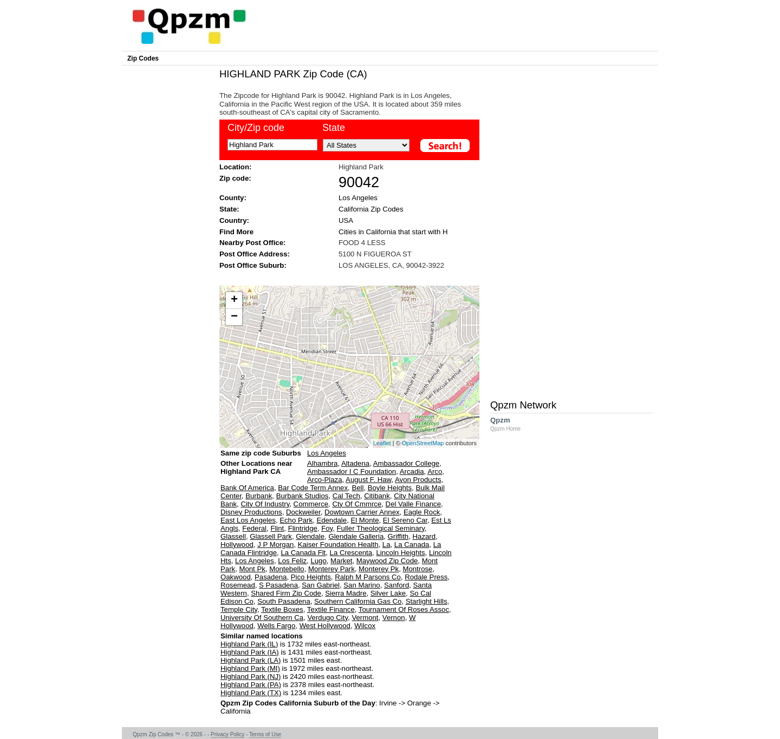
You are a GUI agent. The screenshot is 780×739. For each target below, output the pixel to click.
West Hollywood (325, 626)
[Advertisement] (344, 277)
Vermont (365, 617)
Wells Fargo (276, 626)
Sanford (396, 585)
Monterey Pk (379, 569)
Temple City (238, 609)
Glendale (310, 536)
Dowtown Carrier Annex (362, 512)
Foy (327, 528)
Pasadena (271, 577)
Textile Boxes (282, 609)
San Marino (361, 585)
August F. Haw (368, 480)
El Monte (364, 520)
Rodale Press (426, 577)
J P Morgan (275, 544)
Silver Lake (388, 593)
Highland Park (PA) (250, 685)
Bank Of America (247, 488)
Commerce (311, 504)
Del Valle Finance (413, 504)
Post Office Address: (254, 254)
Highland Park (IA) (249, 652)
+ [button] (234, 300)
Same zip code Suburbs (260, 453)
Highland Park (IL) (249, 644)
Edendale (331, 520)
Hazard (424, 536)
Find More (236, 232)
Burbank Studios (302, 496)
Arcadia (412, 471)
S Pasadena (278, 585)
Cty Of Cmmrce (356, 504)
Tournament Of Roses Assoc (404, 609)
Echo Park (296, 520)
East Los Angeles (248, 520)
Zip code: (235, 178)
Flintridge (302, 528)
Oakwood (235, 577)
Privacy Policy (227, 734)
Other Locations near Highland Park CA (256, 471)
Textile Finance (331, 609)
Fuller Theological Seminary (381, 528)
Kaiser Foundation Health (338, 544)
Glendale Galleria (356, 536)
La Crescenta (351, 553)
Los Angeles (358, 198)
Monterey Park (331, 569)
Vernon (393, 617)
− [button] (234, 317)
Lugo (318, 561)
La (386, 544)
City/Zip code (255, 127)
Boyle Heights (390, 488)
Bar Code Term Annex (313, 488)
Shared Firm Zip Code (286, 593)
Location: (235, 167)
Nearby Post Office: (252, 243)
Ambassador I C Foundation (351, 471)
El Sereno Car (405, 520)
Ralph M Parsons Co (368, 577)
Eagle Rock (422, 512)
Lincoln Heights (400, 553)
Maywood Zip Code (387, 561)
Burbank (258, 496)
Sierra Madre (345, 593)
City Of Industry (264, 504)
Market (341, 561)
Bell (357, 488)
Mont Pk (252, 569)
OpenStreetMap (423, 443)
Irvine (387, 703)
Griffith (398, 536)
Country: (234, 220)
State (333, 127)
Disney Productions (251, 512)
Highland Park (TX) (250, 693)
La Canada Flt (303, 553)
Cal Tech (346, 496)
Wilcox (364, 626)
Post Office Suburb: (253, 265)
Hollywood (236, 544)
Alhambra (322, 463)
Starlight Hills (426, 601)
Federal (254, 528)
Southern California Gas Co (357, 601)
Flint (277, 528)
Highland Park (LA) (250, 660)
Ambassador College (406, 463)
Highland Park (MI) (250, 668)
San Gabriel (321, 585)
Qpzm (510, 424)
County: (232, 198)
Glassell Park (271, 536)
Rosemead (237, 585)
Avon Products (418, 480)
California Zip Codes (371, 209)
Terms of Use (265, 734)
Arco (434, 471)
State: (229, 209)
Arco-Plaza (324, 480)
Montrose (417, 569)
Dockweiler (303, 512)
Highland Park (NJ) (250, 676)
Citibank (377, 496)
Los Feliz (292, 561)
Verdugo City (328, 617)
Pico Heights (311, 577)
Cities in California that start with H (393, 232)
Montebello (286, 569)
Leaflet (382, 443)
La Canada (412, 544)
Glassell (233, 536)
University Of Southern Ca (261, 617)
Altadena (355, 463)
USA (346, 220)
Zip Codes (143, 58)
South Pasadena (283, 601)
